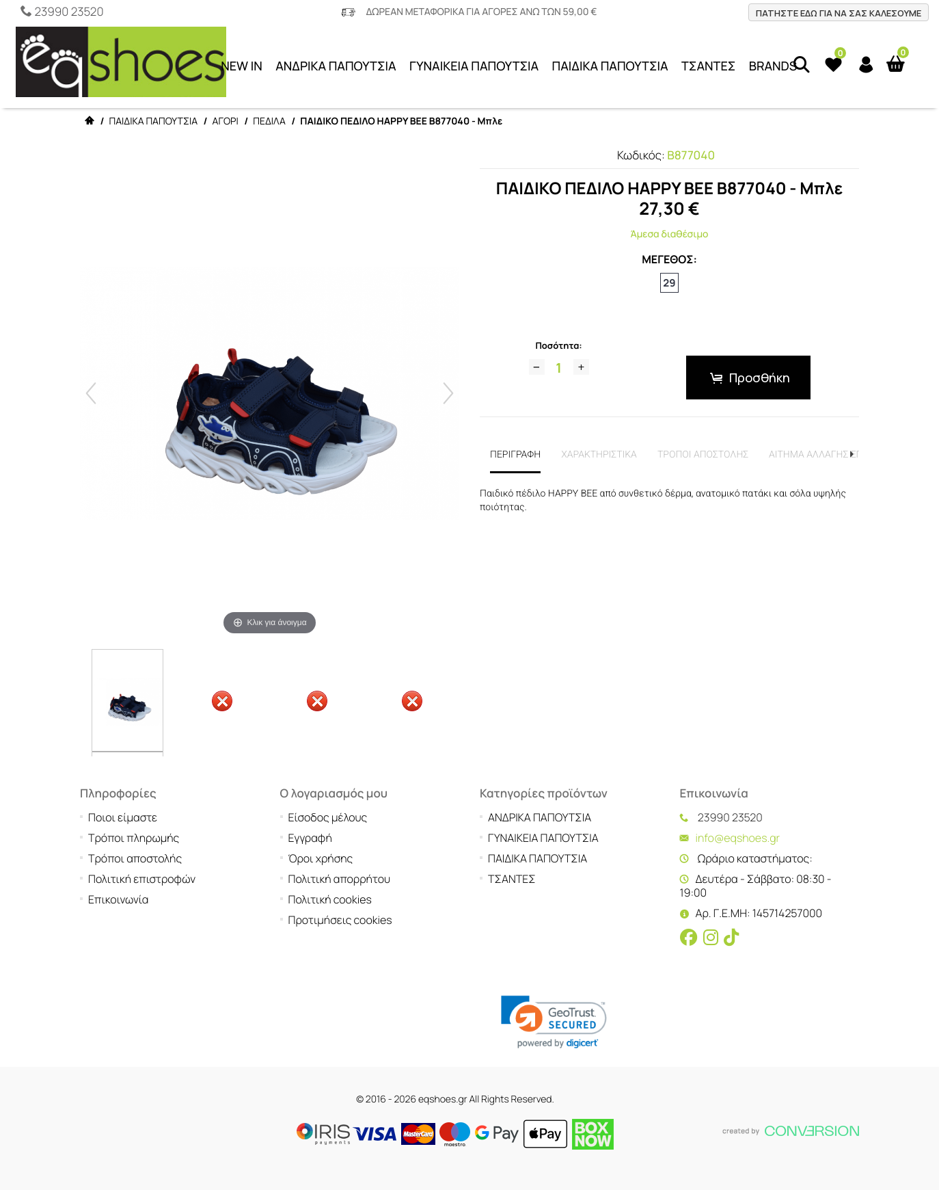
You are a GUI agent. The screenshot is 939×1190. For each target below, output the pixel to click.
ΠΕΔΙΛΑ (269, 121)
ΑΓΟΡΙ (226, 121)
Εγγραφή (310, 837)
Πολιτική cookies (330, 899)
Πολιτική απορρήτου (339, 878)
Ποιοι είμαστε (122, 817)
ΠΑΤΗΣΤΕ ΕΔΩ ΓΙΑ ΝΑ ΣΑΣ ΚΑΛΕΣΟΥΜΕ (838, 13)
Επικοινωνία (118, 899)
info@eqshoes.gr (738, 837)
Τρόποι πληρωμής (133, 837)
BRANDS (773, 66)
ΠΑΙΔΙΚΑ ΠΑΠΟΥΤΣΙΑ (610, 66)
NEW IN (241, 66)
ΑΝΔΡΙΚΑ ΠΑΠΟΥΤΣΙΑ (335, 66)
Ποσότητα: (558, 345)
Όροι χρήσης (320, 858)
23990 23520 (68, 12)
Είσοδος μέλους (328, 817)
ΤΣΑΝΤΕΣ (708, 66)
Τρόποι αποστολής (135, 858)
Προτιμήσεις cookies (340, 919)
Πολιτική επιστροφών (141, 878)
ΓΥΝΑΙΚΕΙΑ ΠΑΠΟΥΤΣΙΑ (474, 66)
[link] (554, 1022)
